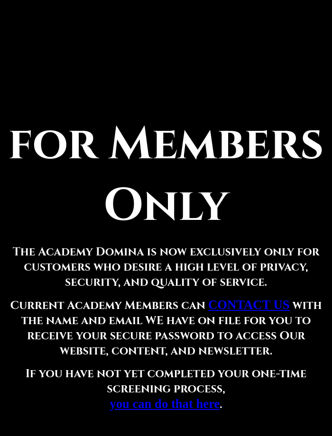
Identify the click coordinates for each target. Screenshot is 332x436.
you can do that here (165, 404)
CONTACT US (249, 305)
